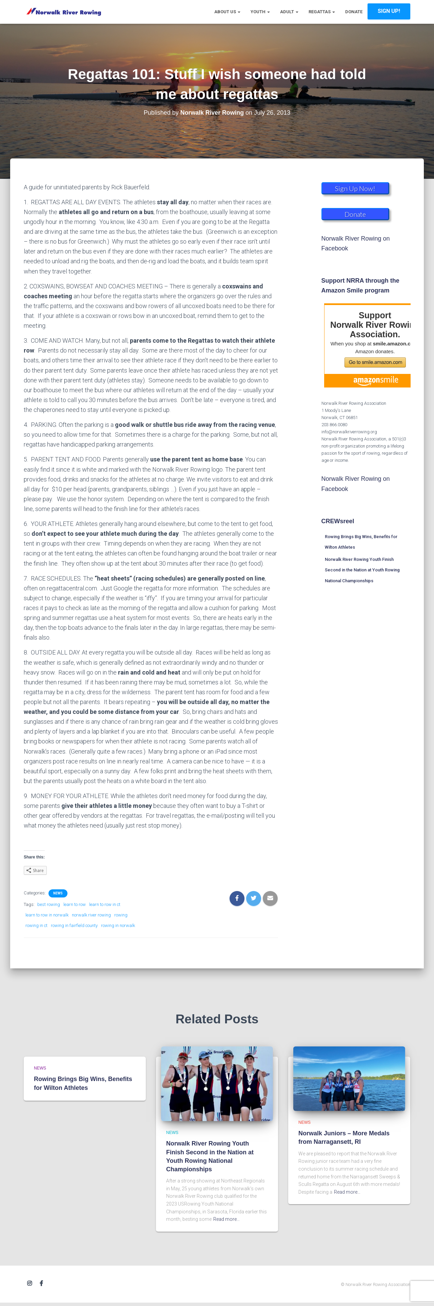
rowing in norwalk (118, 925)
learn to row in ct (104, 904)
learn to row (74, 904)
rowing (120, 914)
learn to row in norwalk (46, 914)
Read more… (226, 1219)
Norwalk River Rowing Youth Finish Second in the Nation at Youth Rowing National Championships (362, 570)
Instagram (29, 1283)
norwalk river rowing (91, 914)
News (58, 893)
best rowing (48, 904)
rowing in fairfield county (74, 925)
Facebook (41, 1283)
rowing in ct (36, 925)
